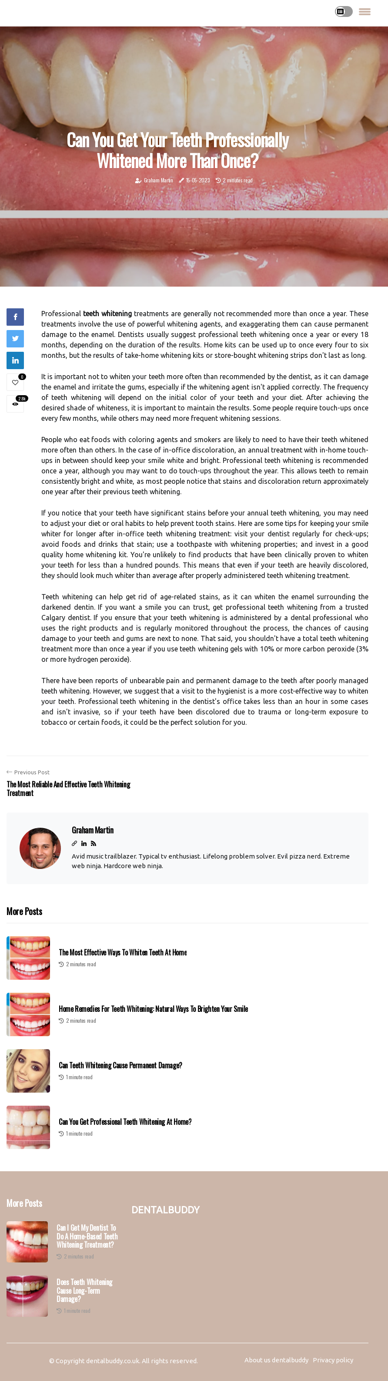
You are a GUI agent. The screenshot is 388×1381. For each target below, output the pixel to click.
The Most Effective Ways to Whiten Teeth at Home (123, 952)
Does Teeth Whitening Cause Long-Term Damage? (84, 1290)
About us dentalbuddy (276, 1360)
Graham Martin (158, 180)
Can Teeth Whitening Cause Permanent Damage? (120, 1065)
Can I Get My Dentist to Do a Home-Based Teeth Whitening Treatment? (87, 1236)
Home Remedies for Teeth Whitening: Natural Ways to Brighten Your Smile (153, 1009)
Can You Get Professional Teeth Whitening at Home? (125, 1122)
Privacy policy (333, 1360)
